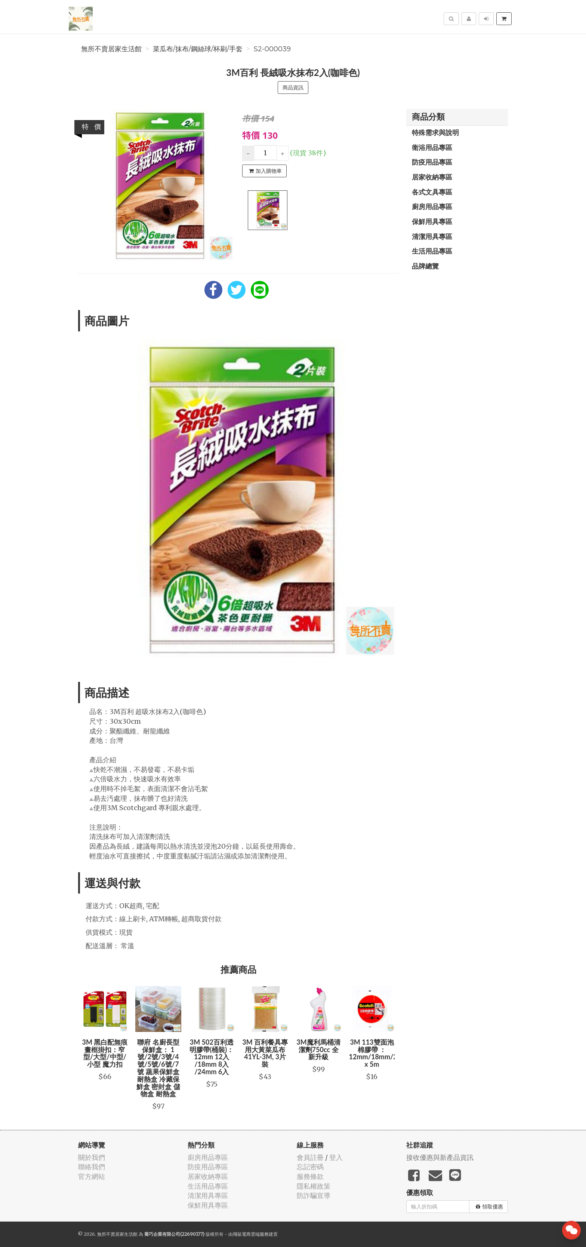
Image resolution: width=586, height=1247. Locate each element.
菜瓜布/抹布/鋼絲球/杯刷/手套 (198, 49)
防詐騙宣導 (313, 1195)
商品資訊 (293, 87)
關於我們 (91, 1157)
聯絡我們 (91, 1166)
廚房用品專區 (432, 206)
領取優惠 (489, 1206)
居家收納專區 (432, 177)
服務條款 (310, 1176)
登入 (336, 1157)
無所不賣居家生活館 (111, 49)
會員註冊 (310, 1157)
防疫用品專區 (432, 162)
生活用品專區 (432, 251)
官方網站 (91, 1176)
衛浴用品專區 (432, 147)
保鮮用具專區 (432, 221)
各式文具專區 (432, 192)
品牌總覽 (425, 266)
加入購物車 (265, 171)
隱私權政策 (313, 1186)
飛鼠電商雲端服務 (251, 1234)
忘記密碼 (310, 1166)
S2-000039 (272, 49)
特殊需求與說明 (435, 132)
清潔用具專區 (432, 236)
